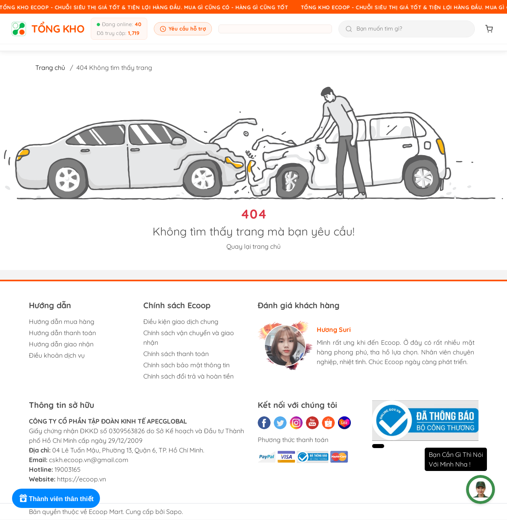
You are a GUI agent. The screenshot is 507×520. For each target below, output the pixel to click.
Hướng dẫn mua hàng (61, 321)
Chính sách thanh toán (176, 354)
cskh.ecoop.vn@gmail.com (88, 460)
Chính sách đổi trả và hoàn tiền (188, 376)
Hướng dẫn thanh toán (62, 333)
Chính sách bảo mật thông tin (186, 365)
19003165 (68, 469)
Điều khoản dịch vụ (57, 355)
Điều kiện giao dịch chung (180, 321)
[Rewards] (56, 498)
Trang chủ (50, 67)
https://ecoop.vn (81, 479)
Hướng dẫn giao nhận (61, 344)
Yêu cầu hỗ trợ (183, 28)
